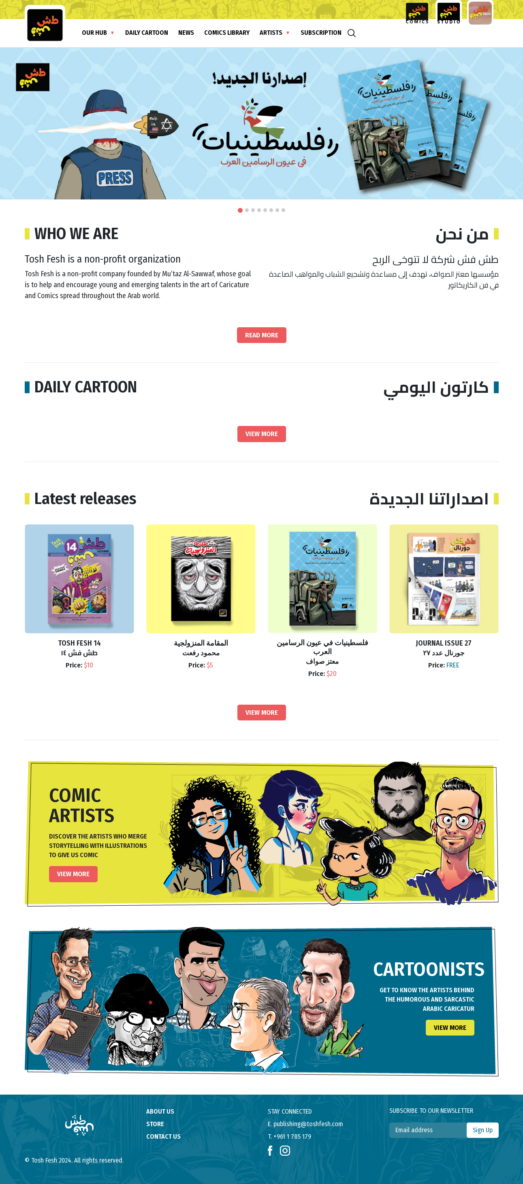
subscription (321, 32)
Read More (261, 335)
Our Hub (94, 32)
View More (261, 434)
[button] (240, 210)
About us (160, 1111)
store (155, 1124)
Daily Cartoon (146, 32)
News (186, 32)
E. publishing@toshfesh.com (305, 1124)
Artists (271, 32)
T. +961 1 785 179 (289, 1136)
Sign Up (483, 1130)
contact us (163, 1136)
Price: (79, 665)
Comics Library (227, 32)
